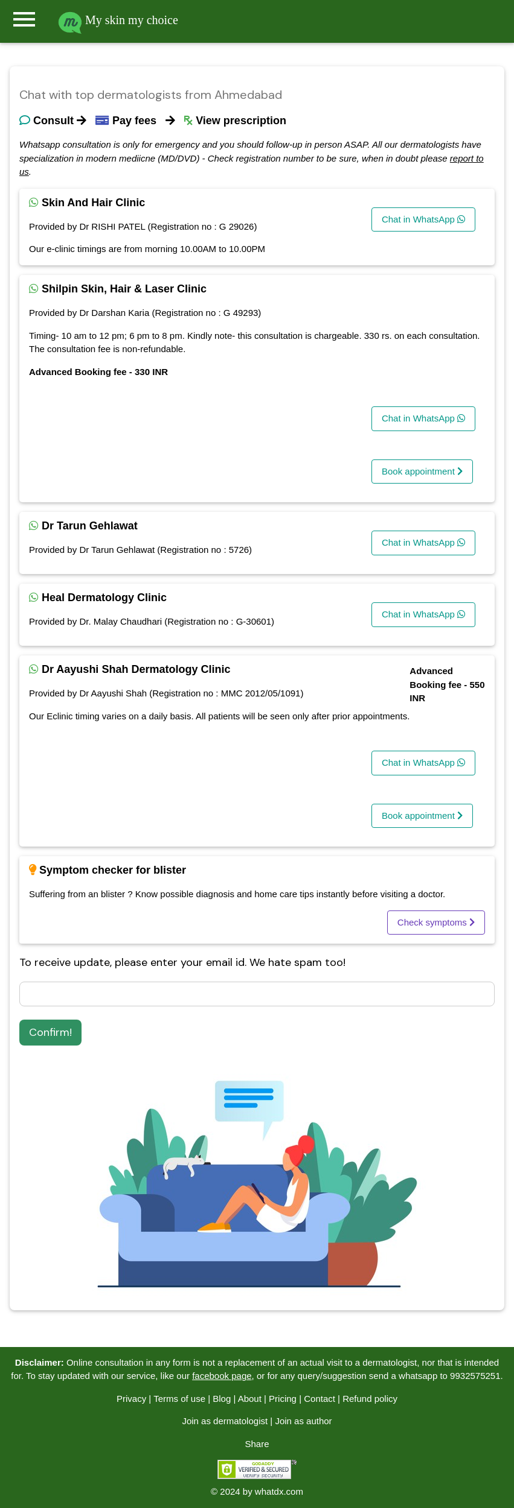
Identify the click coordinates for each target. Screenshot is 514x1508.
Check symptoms (436, 922)
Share (257, 1444)
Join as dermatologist (225, 1421)
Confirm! (50, 1032)
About (250, 1398)
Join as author (303, 1421)
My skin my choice (118, 20)
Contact (319, 1398)
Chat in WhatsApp (423, 219)
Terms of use (179, 1398)
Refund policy (369, 1398)
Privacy (131, 1398)
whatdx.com (279, 1491)
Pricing (283, 1398)
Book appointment (422, 471)
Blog (222, 1398)
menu (24, 19)
